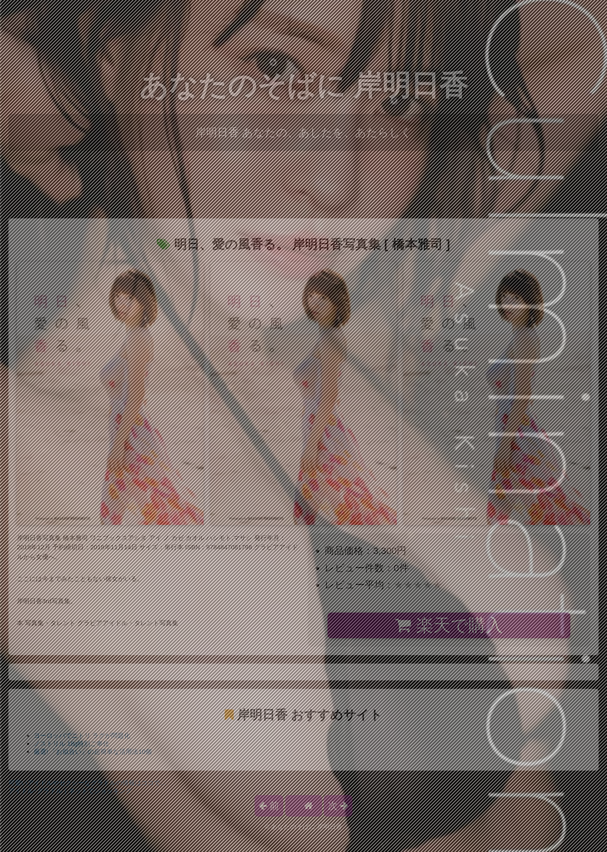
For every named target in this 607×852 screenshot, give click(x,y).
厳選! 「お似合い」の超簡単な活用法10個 (93, 751)
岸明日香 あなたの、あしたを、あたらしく (303, 132)
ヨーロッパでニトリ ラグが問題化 (82, 735)
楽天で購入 (448, 625)
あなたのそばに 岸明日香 (303, 85)
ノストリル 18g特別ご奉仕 (71, 743)
